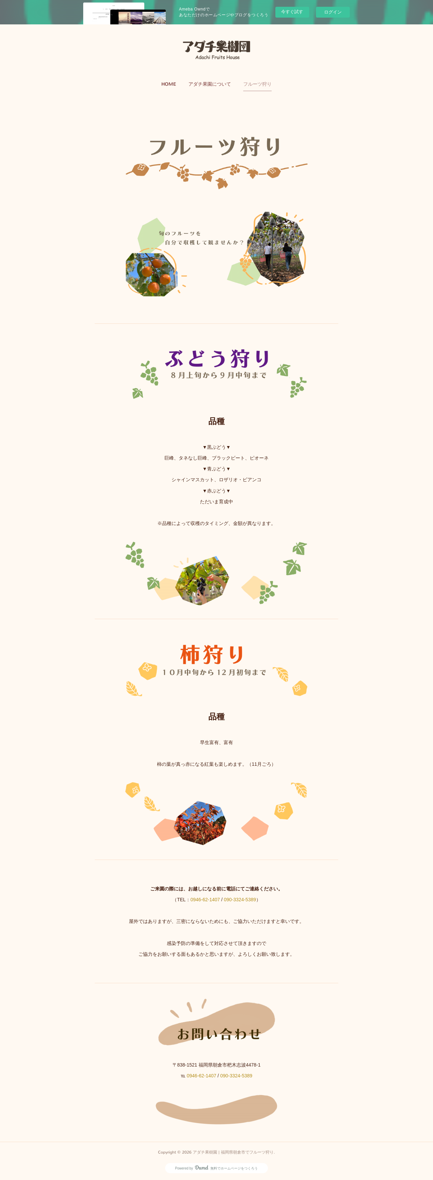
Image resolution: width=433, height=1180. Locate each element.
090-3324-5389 (240, 899)
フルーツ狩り (257, 84)
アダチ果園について (209, 84)
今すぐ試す (292, 11)
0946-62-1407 (205, 899)
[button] (168, 84)
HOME (168, 84)
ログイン (333, 12)
